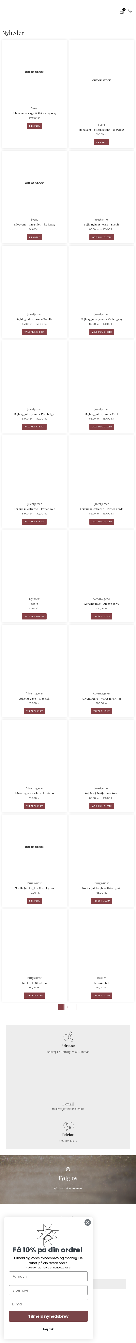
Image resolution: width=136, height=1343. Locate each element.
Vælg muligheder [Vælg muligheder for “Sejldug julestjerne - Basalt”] (102, 237)
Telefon (68, 1134)
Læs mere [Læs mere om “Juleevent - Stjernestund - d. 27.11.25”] (101, 142)
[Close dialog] (87, 1222)
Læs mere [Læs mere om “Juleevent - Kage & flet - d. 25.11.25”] (34, 125)
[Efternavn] (48, 1290)
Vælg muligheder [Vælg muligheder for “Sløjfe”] (34, 616)
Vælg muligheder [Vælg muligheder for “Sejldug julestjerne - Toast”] (102, 806)
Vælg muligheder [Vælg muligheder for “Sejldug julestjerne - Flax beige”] (34, 426)
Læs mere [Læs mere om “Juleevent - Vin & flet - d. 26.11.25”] (34, 237)
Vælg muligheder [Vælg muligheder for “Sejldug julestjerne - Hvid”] (102, 426)
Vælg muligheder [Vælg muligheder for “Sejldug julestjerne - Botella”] (34, 332)
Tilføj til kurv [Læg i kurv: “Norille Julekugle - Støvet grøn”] (101, 900)
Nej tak (48, 1329)
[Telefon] (68, 1126)
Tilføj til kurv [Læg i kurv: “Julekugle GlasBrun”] (34, 995)
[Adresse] (68, 1037)
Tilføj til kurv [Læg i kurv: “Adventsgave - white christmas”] (34, 806)
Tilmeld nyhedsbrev (48, 1316)
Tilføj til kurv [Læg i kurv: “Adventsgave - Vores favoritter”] (101, 711)
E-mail (68, 1103)
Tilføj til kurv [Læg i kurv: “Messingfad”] (101, 995)
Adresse (68, 1045)
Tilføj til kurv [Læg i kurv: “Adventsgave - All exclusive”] (101, 616)
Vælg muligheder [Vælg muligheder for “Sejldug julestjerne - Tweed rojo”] (34, 521)
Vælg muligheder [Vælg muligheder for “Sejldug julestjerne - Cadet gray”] (102, 332)
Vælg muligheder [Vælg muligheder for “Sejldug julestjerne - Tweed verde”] (102, 521)
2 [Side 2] (67, 1007)
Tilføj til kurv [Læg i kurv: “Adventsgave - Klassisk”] (34, 711)
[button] (7, 12)
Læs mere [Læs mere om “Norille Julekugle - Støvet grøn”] (34, 900)
